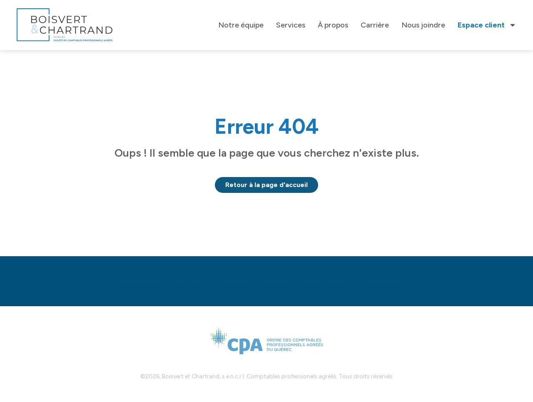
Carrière (375, 25)
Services (290, 25)
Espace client (487, 25)
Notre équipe (241, 25)
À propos (333, 25)
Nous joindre (423, 25)
